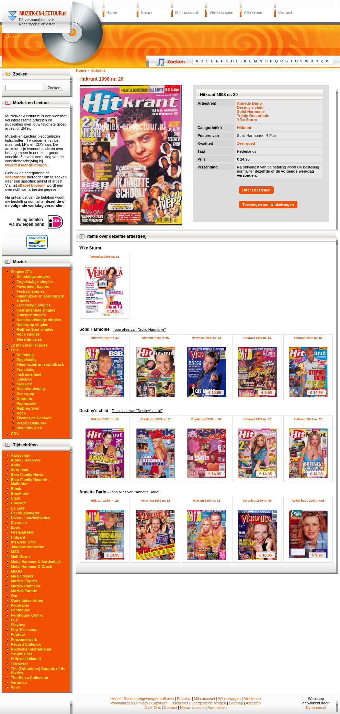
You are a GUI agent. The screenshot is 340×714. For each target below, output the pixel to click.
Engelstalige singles (34, 282)
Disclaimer (179, 703)
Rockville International (31, 649)
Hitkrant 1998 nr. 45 (308, 338)
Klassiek (24, 384)
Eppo (16, 527)
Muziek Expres (24, 581)
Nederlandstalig (30, 389)
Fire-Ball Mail (22, 532)
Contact (285, 12)
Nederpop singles (32, 325)
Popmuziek (26, 403)
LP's (15, 350)
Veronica (19, 682)
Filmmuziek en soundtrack (40, 364)
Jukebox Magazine (27, 547)
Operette (24, 399)
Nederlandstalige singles (38, 320)
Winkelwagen (221, 12)
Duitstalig (25, 355)
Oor (14, 596)
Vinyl (15, 687)
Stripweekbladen (26, 659)
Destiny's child (250, 107)
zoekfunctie (15, 177)
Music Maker (22, 576)
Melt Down (20, 556)
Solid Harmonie (251, 111)
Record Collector (26, 644)
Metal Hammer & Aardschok (36, 562)
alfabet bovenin (32, 185)
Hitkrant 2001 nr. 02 (308, 419)
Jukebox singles (31, 315)
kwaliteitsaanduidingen (26, 165)
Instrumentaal (28, 374)
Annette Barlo (249, 103)
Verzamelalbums (31, 423)
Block (16, 489)
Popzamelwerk (24, 639)
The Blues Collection (29, 678)
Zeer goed (246, 143)
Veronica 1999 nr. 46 (257, 500)
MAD (15, 552)
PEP (15, 620)
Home (111, 12)
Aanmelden (217, 707)
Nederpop (25, 393)
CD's (15, 434)
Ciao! (16, 498)
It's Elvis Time (23, 542)
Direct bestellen (256, 190)
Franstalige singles (33, 305)
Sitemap (236, 703)
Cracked (18, 503)
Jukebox (24, 379)
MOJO (16, 571)
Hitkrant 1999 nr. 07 (156, 338)
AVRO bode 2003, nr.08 (308, 500)
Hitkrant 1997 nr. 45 (105, 338)
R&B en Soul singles (35, 329)
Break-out (20, 493)
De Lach (18, 508)
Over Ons (153, 707)
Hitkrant (244, 128)
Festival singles (30, 291)
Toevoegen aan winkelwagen (268, 204)
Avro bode (20, 470)
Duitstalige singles (33, 276)
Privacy (142, 703)
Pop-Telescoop (24, 630)
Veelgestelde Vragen (208, 703)
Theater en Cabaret (33, 418)
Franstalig (25, 369)
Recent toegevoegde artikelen (149, 699)
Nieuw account (192, 707)
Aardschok (21, 455)
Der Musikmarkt (25, 513)
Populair (184, 699)
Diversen (19, 522)
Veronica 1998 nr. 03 (206, 338)
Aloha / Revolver (26, 460)
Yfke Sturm (247, 120)
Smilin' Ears (22, 654)
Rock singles (28, 334)
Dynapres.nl (316, 707)
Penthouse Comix (27, 615)
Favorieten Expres (32, 286)
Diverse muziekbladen (31, 518)
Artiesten (253, 703)
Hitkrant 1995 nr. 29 (105, 500)
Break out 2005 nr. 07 (206, 419)
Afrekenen (253, 12)
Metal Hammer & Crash (31, 566)
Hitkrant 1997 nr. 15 (206, 500)
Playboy (18, 625)
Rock (21, 413)
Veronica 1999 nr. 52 (155, 500)
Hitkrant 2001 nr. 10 (105, 419)
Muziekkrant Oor (26, 586)
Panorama (20, 605)
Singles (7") (21, 272)
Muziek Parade (24, 591)
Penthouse (20, 610)
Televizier (19, 664)
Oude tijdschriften (27, 600)
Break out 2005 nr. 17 (155, 419)
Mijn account (186, 12)
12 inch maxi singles (29, 345)
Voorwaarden (122, 703)
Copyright (159, 703)
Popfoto (18, 634)
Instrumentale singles (35, 310)
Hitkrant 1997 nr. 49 (257, 338)
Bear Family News (27, 474)
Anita (16, 465)
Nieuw (146, 12)
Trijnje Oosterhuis (253, 116)
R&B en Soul (27, 408)
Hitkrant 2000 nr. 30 (257, 419)
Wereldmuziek (29, 339)
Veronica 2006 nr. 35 (104, 256)
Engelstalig (26, 360)
